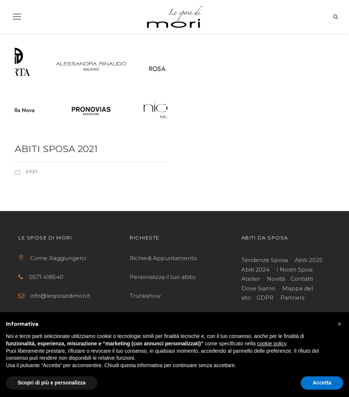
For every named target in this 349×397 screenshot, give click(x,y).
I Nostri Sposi (294, 269)
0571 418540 (46, 276)
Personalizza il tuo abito (163, 276)
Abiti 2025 (308, 259)
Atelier (250, 278)
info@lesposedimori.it (60, 295)
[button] (339, 324)
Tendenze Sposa (264, 259)
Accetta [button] (322, 383)
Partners (292, 297)
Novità (276, 278)
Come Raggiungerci (58, 258)
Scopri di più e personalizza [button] (51, 383)
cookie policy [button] (271, 343)
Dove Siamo (258, 288)
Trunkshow (145, 295)
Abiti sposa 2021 (56, 148)
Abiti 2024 (255, 269)
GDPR (264, 297)
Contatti (301, 278)
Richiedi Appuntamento (164, 258)
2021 (31, 171)
